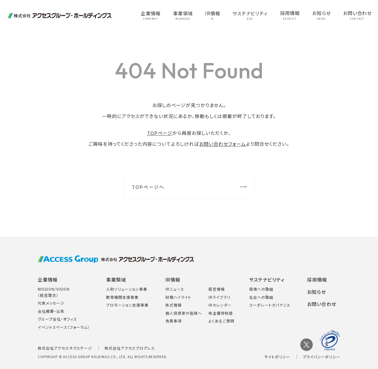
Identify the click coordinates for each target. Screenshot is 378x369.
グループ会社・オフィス (57, 319)
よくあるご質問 (221, 320)
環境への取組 (261, 289)
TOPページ (159, 133)
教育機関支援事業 (122, 297)
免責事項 (173, 320)
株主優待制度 (221, 313)
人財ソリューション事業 (126, 289)
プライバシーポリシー (321, 356)
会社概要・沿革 (51, 311)
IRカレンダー (220, 305)
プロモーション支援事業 (127, 305)
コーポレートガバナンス (269, 305)
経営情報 (217, 289)
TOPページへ (148, 187)
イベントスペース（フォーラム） (64, 327)
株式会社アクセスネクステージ (65, 348)
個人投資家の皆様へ (183, 313)
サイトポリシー (277, 356)
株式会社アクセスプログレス (130, 348)
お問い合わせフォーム (222, 143)
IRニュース (174, 289)
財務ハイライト (178, 297)
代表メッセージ (51, 303)
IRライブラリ (219, 297)
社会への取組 (261, 297)
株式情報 (173, 305)
